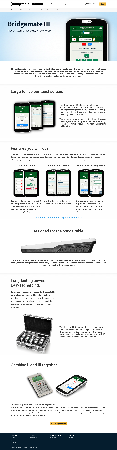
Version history (62, 10)
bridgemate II (49, 4)
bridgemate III (37, 4)
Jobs (12, 439)
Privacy (51, 440)
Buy (102, 4)
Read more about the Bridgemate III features (58, 217)
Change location (88, 4)
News (12, 440)
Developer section (34, 440)
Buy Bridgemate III (58, 424)
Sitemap (71, 437)
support (71, 4)
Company (13, 437)
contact (78, 4)
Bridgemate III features (27, 10)
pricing (63, 4)
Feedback (71, 439)
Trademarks (52, 439)
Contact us (13, 442)
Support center (33, 437)
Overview (14, 10)
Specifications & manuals (46, 10)
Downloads (33, 439)
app (57, 4)
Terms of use (53, 437)
